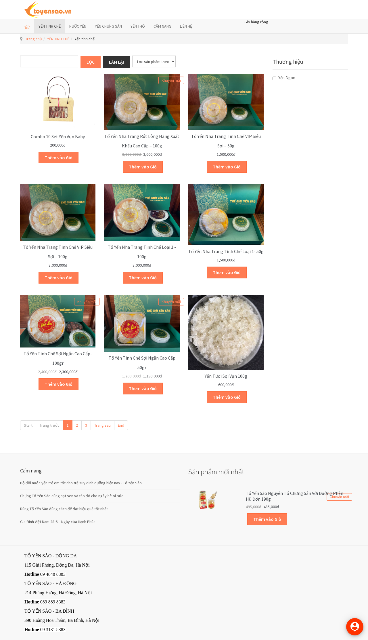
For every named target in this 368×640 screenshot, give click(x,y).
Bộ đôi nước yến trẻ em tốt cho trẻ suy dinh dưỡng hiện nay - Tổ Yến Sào (81, 482)
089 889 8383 (53, 601)
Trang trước (50, 425)
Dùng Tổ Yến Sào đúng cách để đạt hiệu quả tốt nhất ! (65, 508)
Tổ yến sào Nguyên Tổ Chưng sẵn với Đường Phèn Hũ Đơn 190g (294, 496)
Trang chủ (33, 38)
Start (28, 425)
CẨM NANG (162, 26)
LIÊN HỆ (186, 26)
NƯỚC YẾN (77, 26)
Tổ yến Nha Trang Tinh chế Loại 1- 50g (226, 251)
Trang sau (102, 425)
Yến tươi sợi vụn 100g (226, 376)
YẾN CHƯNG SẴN (108, 26)
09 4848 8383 (53, 574)
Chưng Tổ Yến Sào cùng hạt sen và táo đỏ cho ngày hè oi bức (71, 495)
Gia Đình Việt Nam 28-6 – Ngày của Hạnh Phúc (57, 521)
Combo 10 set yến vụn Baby (58, 136)
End (121, 425)
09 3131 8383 (53, 629)
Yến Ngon (284, 77)
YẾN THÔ (138, 26)
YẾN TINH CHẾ (50, 26)
